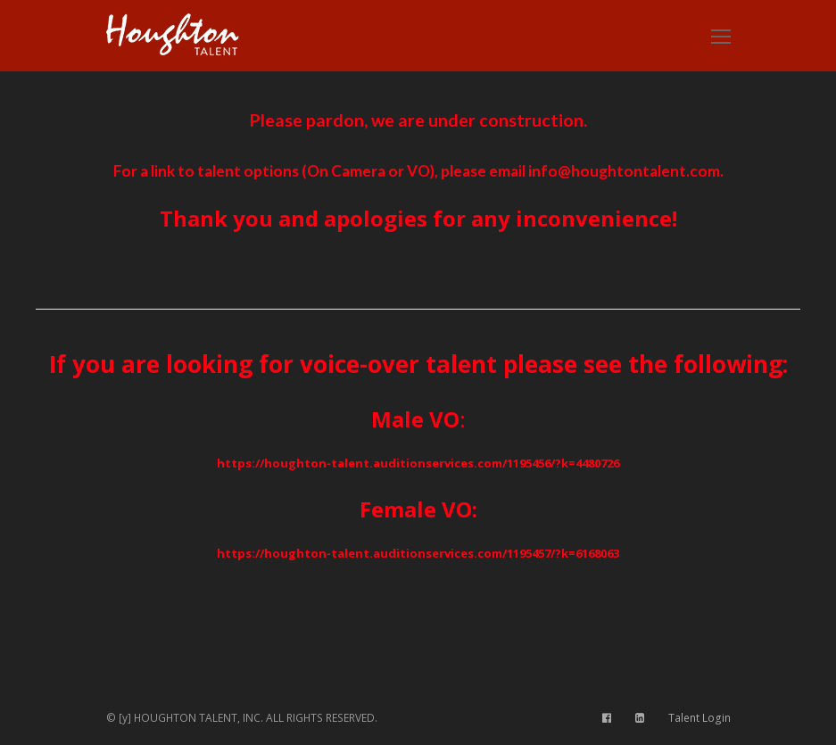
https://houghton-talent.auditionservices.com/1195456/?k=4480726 (418, 463)
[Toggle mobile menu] (721, 35)
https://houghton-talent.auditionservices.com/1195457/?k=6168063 (418, 553)
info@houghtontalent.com (624, 170)
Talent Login (699, 717)
